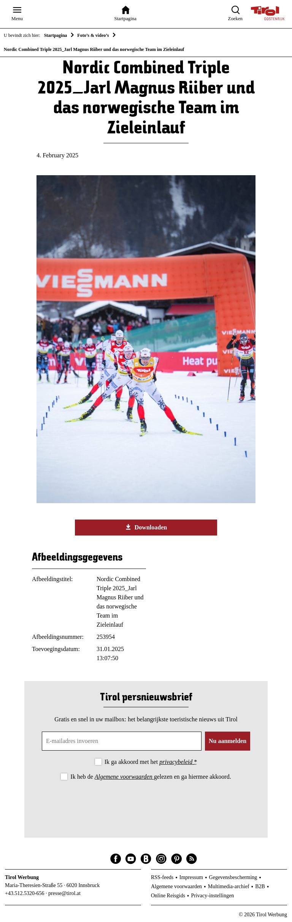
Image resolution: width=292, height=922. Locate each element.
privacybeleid (176, 762)
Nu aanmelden (227, 741)
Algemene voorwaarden (124, 776)
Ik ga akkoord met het (151, 762)
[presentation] (146, 802)
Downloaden (146, 527)
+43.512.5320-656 (24, 893)
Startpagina (55, 35)
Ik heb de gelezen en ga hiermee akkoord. (150, 776)
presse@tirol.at (64, 893)
